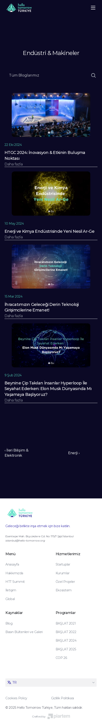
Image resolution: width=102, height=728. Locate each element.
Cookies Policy (16, 698)
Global (10, 599)
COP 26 (61, 658)
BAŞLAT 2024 (66, 640)
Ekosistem (64, 590)
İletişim (10, 590)
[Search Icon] (93, 75)
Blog (9, 623)
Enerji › (73, 453)
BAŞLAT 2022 (66, 632)
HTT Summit (15, 582)
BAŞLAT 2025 (66, 649)
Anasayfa (12, 564)
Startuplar (63, 564)
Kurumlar (63, 573)
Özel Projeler (65, 582)
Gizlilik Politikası (62, 698)
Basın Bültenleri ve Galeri (24, 632)
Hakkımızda (14, 573)
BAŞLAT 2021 (66, 623)
